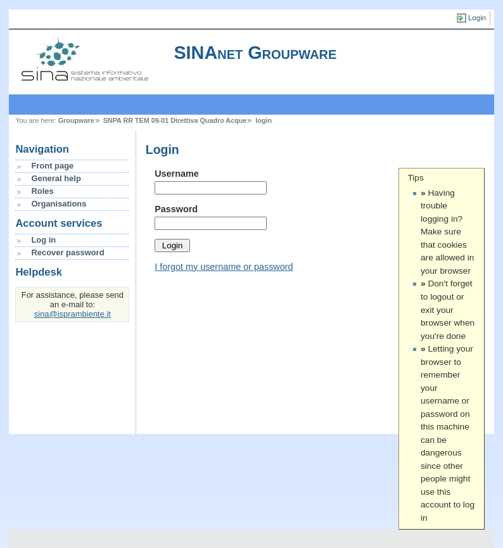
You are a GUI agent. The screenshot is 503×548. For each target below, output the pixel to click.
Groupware (76, 120)
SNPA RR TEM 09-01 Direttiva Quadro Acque (175, 120)
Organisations (58, 203)
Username (177, 174)
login (263, 120)
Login (477, 18)
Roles (42, 191)
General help (55, 178)
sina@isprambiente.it (72, 314)
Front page (52, 165)
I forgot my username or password (224, 267)
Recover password (67, 252)
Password (176, 209)
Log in (43, 240)
